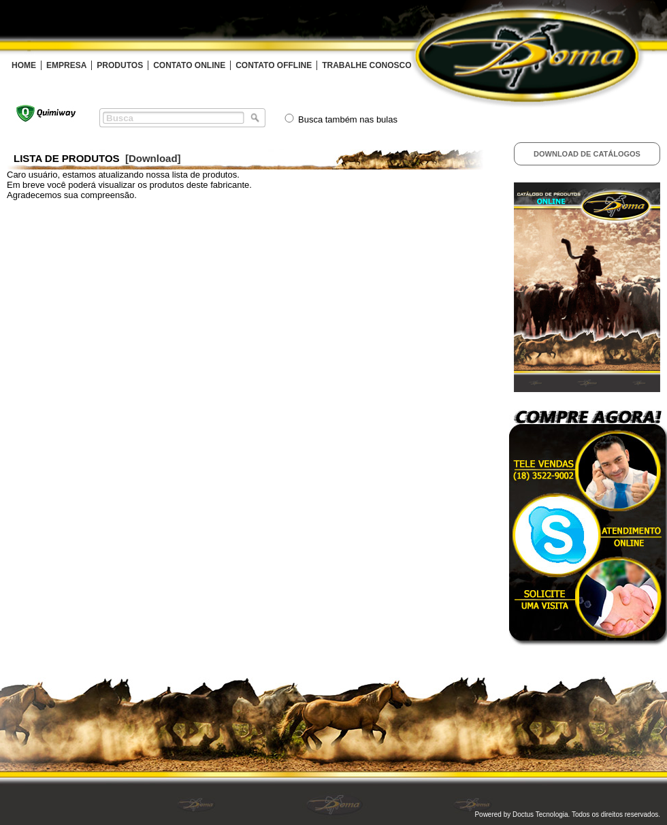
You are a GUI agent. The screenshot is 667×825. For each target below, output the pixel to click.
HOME (24, 65)
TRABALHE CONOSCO (366, 65)
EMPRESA (66, 65)
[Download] (153, 158)
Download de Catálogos (587, 154)
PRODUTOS (120, 65)
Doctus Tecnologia (540, 814)
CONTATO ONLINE (189, 65)
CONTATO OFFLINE (273, 65)
